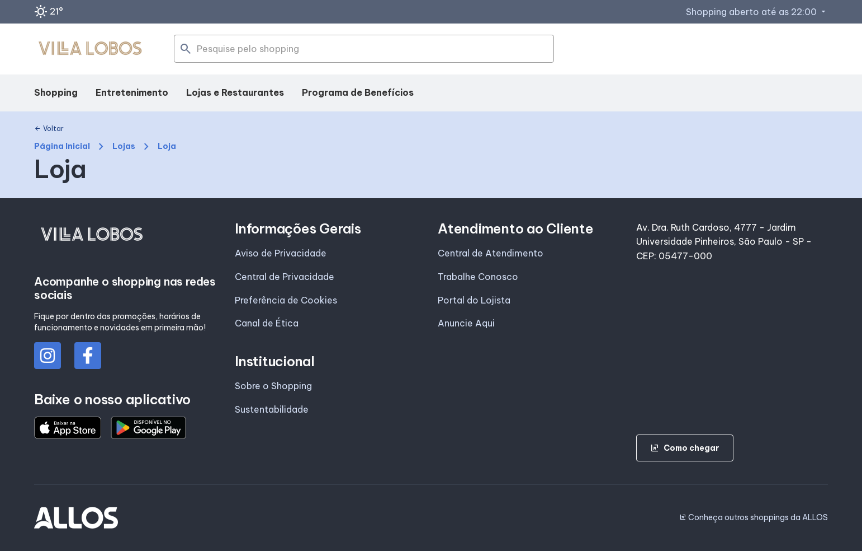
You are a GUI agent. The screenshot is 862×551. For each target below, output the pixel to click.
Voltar (49, 129)
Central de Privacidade (284, 276)
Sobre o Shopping (273, 385)
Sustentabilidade (272, 409)
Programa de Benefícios (358, 92)
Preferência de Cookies (286, 300)
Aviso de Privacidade (280, 253)
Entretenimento (132, 92)
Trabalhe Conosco (478, 276)
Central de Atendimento (490, 253)
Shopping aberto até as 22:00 (757, 11)
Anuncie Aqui (466, 323)
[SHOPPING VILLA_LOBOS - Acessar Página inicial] (90, 49)
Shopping (56, 92)
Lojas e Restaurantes (235, 92)
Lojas (123, 146)
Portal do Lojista (474, 300)
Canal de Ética (267, 323)
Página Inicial (62, 146)
